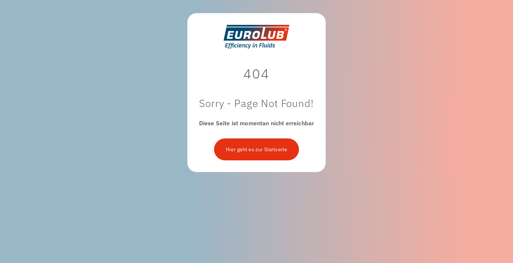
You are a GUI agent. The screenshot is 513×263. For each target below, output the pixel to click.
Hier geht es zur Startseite (256, 149)
